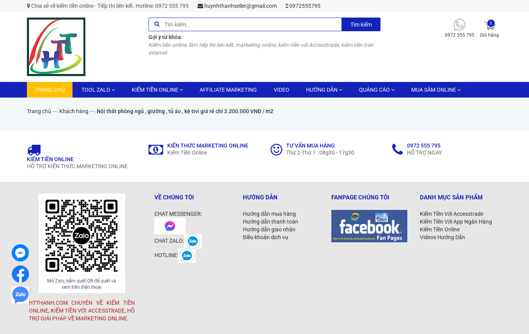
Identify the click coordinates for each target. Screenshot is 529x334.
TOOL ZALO (98, 90)
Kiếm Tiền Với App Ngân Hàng (456, 222)
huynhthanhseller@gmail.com (237, 6)
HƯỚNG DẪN (324, 90)
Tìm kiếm (361, 24)
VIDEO (281, 90)
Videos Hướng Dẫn (442, 237)
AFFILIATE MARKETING (228, 90)
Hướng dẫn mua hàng (269, 214)
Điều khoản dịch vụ (265, 237)
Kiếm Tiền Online (440, 229)
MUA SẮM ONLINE (436, 90)
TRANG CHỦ (50, 90)
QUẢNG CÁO (377, 90)
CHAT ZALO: (178, 241)
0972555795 (303, 6)
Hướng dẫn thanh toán (270, 222)
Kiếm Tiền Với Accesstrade (451, 214)
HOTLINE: (175, 255)
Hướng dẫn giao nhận (269, 229)
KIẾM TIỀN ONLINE (157, 90)
